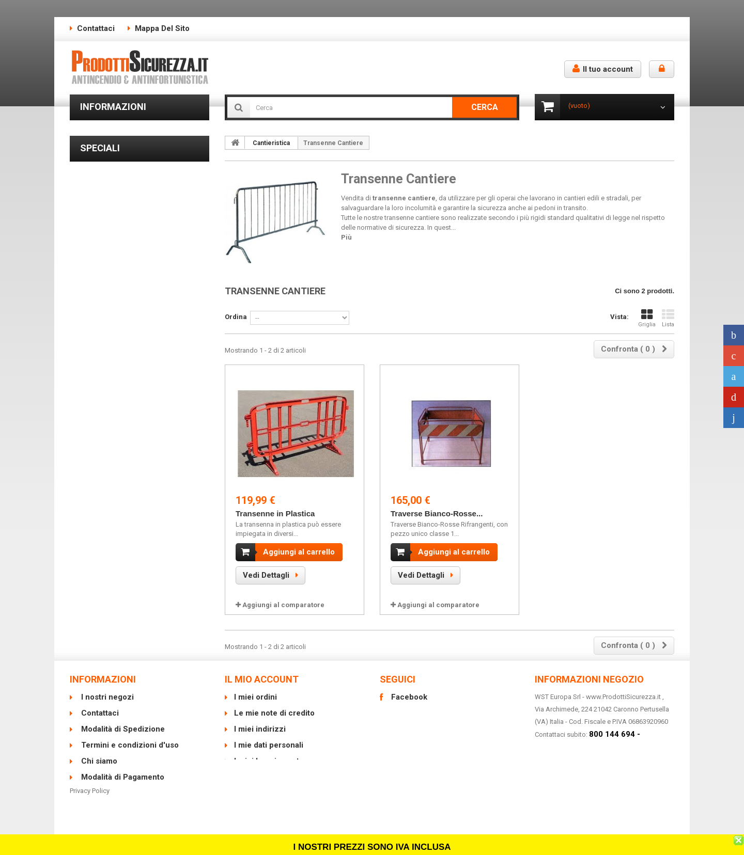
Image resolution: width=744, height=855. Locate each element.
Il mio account (262, 679)
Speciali (100, 236)
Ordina (236, 317)
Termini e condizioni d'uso (126, 154)
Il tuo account (602, 69)
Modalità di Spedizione (122, 138)
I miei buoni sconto (269, 761)
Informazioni (113, 106)
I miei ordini (255, 697)
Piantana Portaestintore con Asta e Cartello (131, 408)
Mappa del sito (162, 28)
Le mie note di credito (274, 713)
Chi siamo (102, 169)
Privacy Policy (90, 809)
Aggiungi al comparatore (283, 605)
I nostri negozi (109, 200)
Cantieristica (271, 143)
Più (346, 237)
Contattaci (96, 28)
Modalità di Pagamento (122, 185)
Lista (668, 318)
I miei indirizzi (260, 729)
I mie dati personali (268, 745)
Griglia (647, 318)
